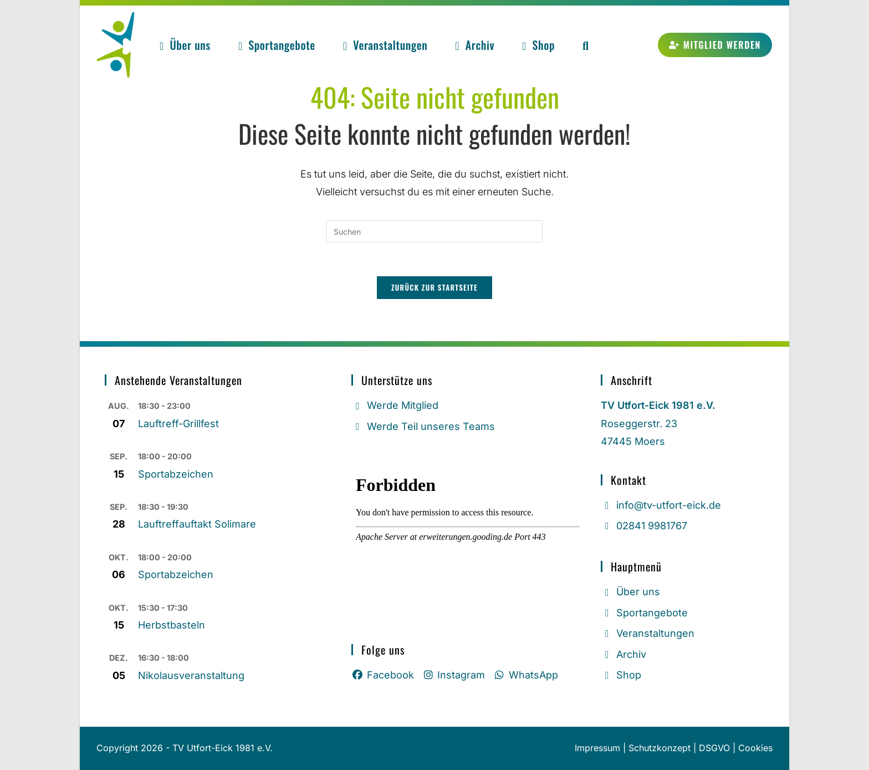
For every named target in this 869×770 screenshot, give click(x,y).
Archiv (623, 654)
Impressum (597, 747)
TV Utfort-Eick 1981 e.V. (222, 747)
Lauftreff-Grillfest (178, 423)
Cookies (755, 747)
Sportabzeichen (175, 474)
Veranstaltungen (647, 633)
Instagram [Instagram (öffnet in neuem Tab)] (453, 675)
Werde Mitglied (394, 405)
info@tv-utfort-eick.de (661, 505)
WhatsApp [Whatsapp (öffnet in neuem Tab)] (525, 675)
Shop (621, 675)
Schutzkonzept (659, 747)
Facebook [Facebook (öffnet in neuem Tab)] (382, 675)
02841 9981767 (644, 525)
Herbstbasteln (171, 625)
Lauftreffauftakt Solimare (197, 524)
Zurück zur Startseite (434, 287)
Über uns (630, 591)
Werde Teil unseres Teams (423, 426)
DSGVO (714, 747)
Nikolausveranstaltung (191, 675)
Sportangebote (644, 613)
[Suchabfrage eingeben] (434, 231)
